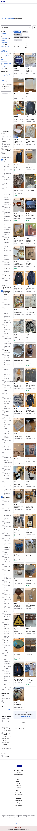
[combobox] (16, 27)
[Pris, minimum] (2, 709)
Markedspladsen (9, 18)
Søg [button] (9, 709)
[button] (34, 27)
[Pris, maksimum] (5, 709)
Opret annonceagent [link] (24, 716)
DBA (2, 18)
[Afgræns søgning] (6, 136)
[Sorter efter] (33, 44)
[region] (18, 60)
